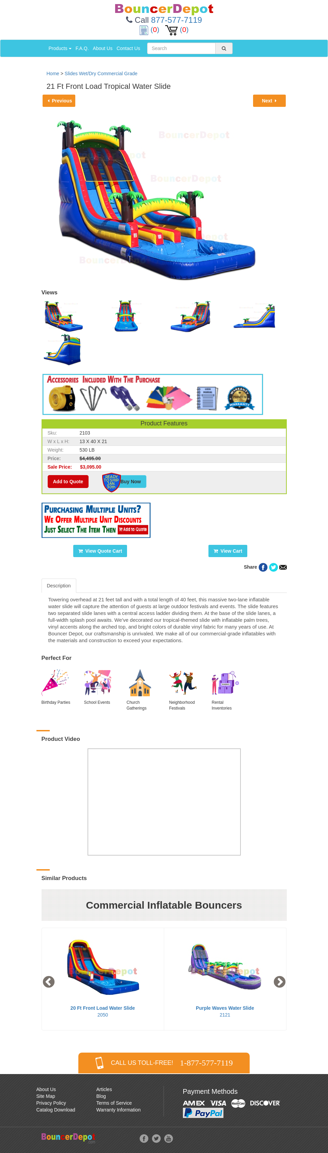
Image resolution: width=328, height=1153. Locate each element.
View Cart (228, 551)
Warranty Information (118, 1110)
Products (60, 48)
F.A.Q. (82, 48)
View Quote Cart (100, 551)
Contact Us (128, 48)
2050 (104, 1011)
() (150, 29)
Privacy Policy (51, 1103)
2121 (226, 1011)
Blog (101, 1096)
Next (269, 100)
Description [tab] (59, 585)
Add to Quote (68, 481)
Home (53, 73)
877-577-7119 (176, 20)
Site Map (45, 1096)
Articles (104, 1089)
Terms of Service (114, 1103)
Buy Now (127, 481)
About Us (103, 48)
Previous (60, 100)
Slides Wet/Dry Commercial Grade (101, 73)
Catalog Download (55, 1110)
